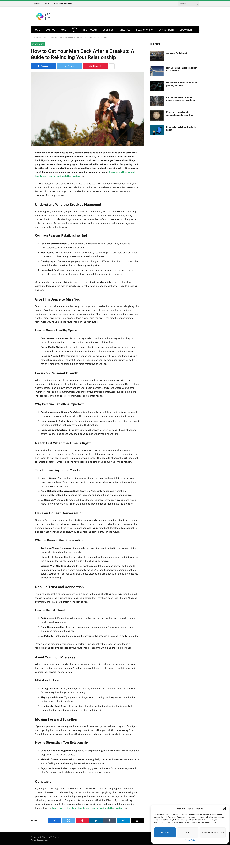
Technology (90, 30)
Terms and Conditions (62, 3)
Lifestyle (124, 30)
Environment (166, 30)
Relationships (144, 30)
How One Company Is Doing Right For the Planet (181, 69)
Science (50, 30)
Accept (164, 832)
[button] (224, 808)
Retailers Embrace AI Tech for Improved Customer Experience (180, 98)
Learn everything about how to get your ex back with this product (88, 808)
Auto (63, 30)
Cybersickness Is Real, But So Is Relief (181, 128)
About (46, 3)
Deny (188, 832)
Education (186, 30)
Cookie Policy (190, 840)
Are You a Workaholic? (176, 53)
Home (37, 30)
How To (74, 30)
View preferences (212, 832)
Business (108, 30)
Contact (36, 3)
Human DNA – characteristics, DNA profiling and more (182, 84)
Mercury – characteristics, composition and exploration (179, 113)
